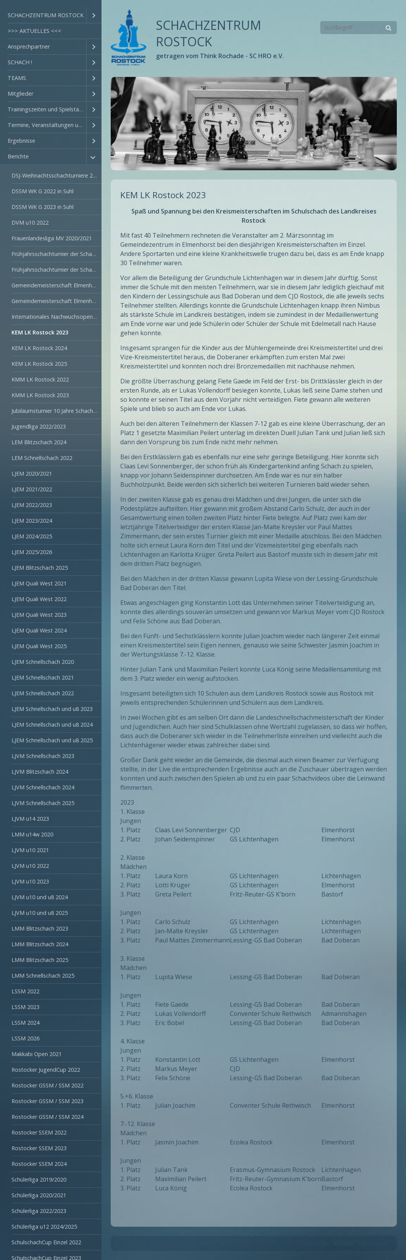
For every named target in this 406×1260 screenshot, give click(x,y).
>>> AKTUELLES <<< (34, 30)
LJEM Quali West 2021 (39, 583)
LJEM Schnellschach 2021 (42, 677)
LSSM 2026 (25, 1038)
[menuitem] (51, 15)
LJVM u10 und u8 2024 (39, 897)
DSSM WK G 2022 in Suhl (42, 191)
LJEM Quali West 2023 (39, 614)
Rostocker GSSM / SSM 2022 (47, 1085)
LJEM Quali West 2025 (39, 646)
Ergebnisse (21, 140)
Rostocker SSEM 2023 (39, 1148)
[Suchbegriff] (358, 27)
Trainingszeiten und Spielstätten (47, 109)
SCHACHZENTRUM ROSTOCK (45, 15)
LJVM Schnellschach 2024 (42, 787)
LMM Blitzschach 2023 (39, 928)
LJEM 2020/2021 (31, 473)
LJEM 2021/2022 (31, 489)
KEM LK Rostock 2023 (39, 332)
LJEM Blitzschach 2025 (39, 567)
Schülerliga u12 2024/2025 (44, 1226)
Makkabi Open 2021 (36, 1054)
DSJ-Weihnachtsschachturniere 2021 (56, 175)
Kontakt (343, 1243)
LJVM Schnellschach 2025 (42, 803)
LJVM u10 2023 (30, 881)
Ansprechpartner (29, 46)
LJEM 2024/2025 (31, 536)
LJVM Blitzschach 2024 (39, 771)
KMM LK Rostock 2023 (40, 395)
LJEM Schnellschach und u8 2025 (52, 740)
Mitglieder (20, 93)
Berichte (18, 156)
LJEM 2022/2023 (31, 505)
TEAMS (17, 78)
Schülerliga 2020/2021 (38, 1195)
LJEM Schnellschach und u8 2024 (52, 724)
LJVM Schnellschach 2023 (42, 756)
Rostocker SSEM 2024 (39, 1163)
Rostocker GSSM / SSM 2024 (47, 1116)
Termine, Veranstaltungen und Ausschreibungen (47, 125)
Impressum (373, 1243)
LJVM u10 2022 (30, 865)
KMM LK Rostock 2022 (40, 379)
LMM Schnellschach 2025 (42, 975)
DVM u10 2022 (30, 222)
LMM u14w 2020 (32, 834)
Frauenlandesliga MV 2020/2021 (51, 238)
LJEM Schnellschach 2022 (42, 693)
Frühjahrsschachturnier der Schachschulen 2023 (56, 269)
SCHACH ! (20, 62)
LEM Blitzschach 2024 (38, 442)
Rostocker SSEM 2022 (39, 1132)
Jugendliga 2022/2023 (38, 426)
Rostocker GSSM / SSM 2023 (47, 1101)
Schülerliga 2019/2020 (38, 1179)
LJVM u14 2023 (30, 818)
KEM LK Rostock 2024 (39, 348)
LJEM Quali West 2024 (39, 630)
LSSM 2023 (25, 1007)
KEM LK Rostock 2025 (39, 363)
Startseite (315, 1243)
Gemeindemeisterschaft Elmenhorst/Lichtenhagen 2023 (56, 301)
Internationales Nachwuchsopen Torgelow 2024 (56, 316)
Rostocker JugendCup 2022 (45, 1069)
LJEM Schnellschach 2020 (42, 661)
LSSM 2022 (25, 991)
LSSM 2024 (25, 1022)
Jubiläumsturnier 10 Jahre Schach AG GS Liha (56, 410)
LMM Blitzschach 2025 (39, 959)
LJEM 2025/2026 (31, 552)
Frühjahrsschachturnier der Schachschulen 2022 (56, 254)
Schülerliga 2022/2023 (38, 1210)
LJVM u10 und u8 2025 (39, 912)
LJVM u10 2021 (30, 850)
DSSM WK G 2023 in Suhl (42, 206)
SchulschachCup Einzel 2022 (46, 1242)
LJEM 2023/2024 (31, 520)
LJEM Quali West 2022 (39, 599)
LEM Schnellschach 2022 (41, 457)
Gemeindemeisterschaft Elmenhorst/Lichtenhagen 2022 (56, 285)
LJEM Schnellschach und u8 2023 (52, 708)
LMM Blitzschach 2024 (39, 944)
